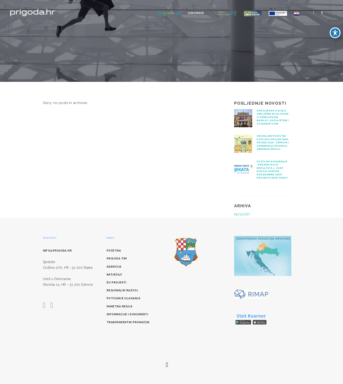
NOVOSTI (242, 214)
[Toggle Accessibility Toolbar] (335, 32)
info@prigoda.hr (57, 250)
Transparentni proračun (128, 322)
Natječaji (114, 274)
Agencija (114, 266)
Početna (114, 250)
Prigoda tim (117, 258)
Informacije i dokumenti (127, 314)
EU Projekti (116, 282)
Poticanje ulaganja (123, 298)
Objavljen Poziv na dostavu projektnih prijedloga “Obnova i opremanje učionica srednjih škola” (273, 142)
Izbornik (211, 13)
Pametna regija (119, 306)
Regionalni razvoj (122, 290)
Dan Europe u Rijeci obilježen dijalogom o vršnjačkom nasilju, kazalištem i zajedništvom (273, 117)
